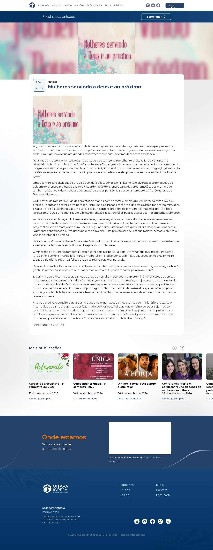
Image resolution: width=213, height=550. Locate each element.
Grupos (56, 5)
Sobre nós (43, 5)
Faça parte (172, 6)
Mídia (108, 5)
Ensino (67, 5)
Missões (79, 5)
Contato (162, 489)
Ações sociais (95, 5)
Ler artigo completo (40, 398)
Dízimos (119, 5)
